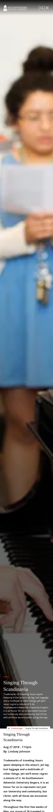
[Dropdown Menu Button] (41, 7)
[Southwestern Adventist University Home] (15, 7)
